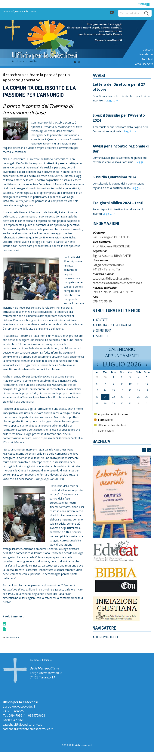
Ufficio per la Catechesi (44, 54)
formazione (12, 637)
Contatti (148, 49)
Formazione (103, 419)
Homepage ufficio (107, 637)
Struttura (103, 330)
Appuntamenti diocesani (111, 414)
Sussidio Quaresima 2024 (114, 176)
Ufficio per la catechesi (110, 425)
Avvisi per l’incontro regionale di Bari (121, 149)
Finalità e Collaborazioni (113, 325)
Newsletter (146, 54)
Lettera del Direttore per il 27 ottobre (119, 87)
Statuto (102, 336)
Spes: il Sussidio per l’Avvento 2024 (119, 118)
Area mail (147, 59)
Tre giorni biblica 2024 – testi (118, 202)
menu (142, 4)
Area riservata (144, 64)
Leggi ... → (111, 100)
